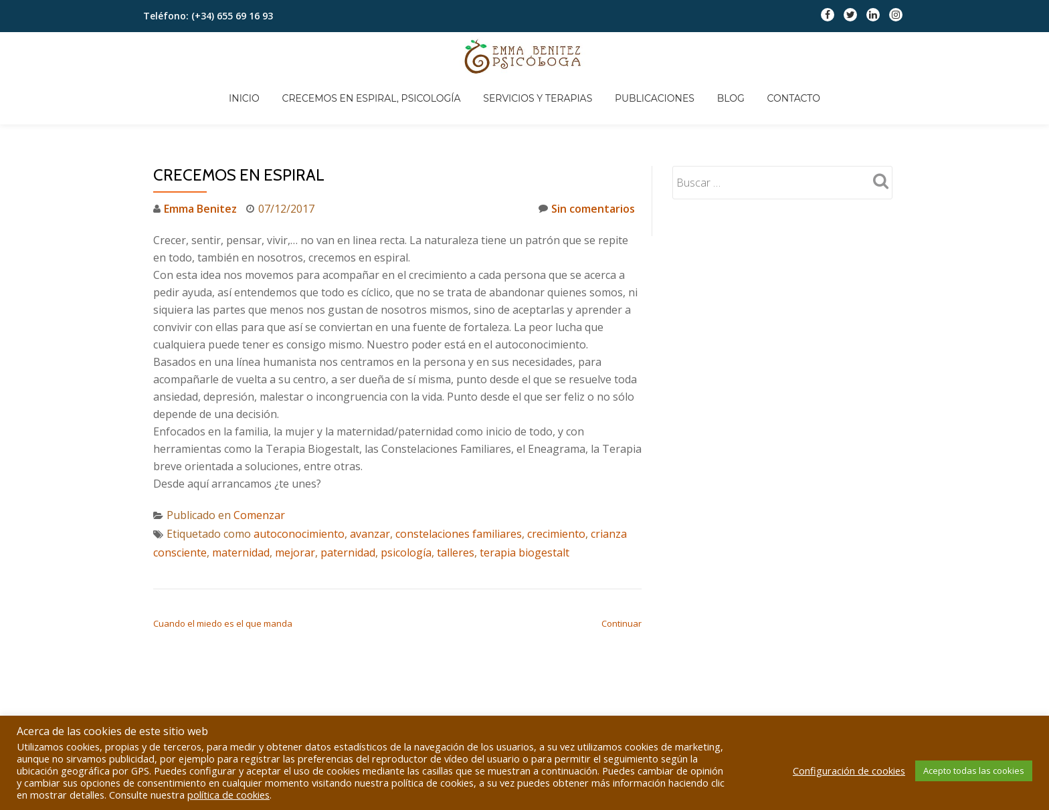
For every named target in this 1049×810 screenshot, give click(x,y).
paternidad (347, 499)
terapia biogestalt (524, 499)
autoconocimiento (299, 480)
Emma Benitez (200, 155)
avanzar (370, 480)
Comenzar (259, 461)
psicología (406, 499)
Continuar (621, 570)
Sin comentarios (587, 155)
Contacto (876, 55)
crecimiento (556, 480)
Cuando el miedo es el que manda (222, 570)
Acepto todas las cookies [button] (973, 771)
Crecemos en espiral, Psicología (448, 55)
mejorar (295, 499)
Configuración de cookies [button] (849, 771)
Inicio (319, 55)
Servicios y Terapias (616, 55)
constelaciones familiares (458, 480)
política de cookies (228, 794)
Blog (812, 55)
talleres (455, 499)
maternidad (241, 499)
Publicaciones (735, 55)
